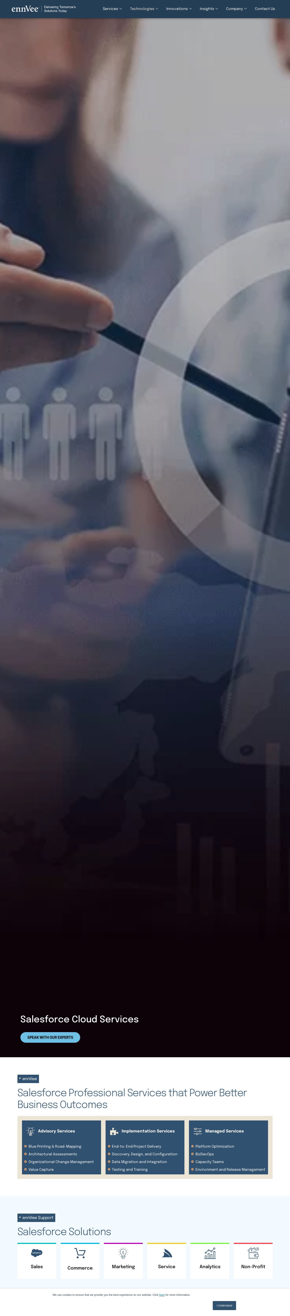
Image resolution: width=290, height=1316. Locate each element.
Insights (209, 9)
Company (236, 9)
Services (112, 9)
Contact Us (265, 9)
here (162, 1295)
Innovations (179, 9)
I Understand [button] (224, 1305)
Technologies (144, 9)
